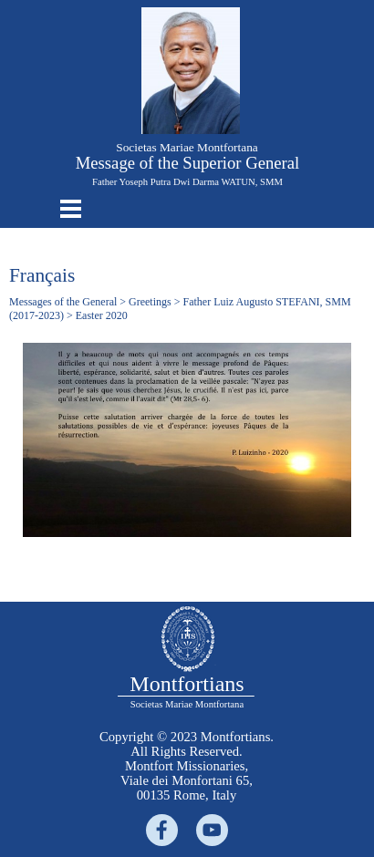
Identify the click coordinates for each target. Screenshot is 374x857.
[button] (190, 15)
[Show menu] (71, 208)
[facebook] (162, 830)
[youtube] (212, 830)
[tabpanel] (186, 765)
